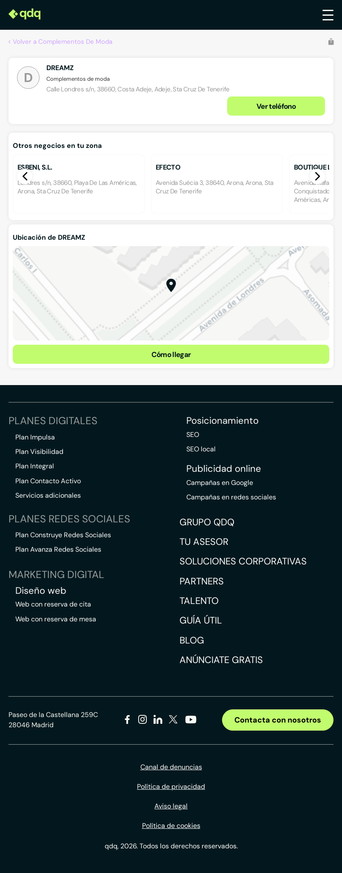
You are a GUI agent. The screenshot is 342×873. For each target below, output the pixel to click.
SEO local (201, 449)
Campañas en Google (219, 482)
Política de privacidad (171, 786)
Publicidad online (223, 468)
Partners (202, 581)
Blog (192, 640)
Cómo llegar (171, 354)
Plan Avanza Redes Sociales (58, 549)
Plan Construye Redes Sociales (63, 534)
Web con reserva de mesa (55, 619)
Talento (199, 601)
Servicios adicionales (48, 495)
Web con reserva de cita (53, 604)
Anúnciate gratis (221, 660)
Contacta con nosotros (277, 720)
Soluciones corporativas (243, 561)
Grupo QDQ (207, 522)
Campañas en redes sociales (231, 497)
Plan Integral (34, 466)
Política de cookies (171, 825)
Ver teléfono (276, 106)
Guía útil (201, 620)
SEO (192, 434)
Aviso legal (171, 806)
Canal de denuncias (171, 766)
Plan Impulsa (35, 437)
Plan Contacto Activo (48, 480)
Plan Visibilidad (39, 451)
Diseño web (40, 590)
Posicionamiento (222, 420)
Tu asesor (204, 542)
